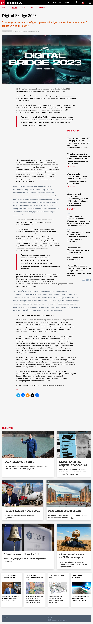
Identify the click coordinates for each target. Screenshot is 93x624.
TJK (49, 3)
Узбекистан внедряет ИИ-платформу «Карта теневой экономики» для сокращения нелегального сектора (79, 143)
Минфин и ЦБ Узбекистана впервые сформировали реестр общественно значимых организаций (78, 178)
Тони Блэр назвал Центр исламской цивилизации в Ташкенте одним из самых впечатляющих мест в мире (78, 158)
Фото (33, 8)
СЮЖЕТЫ (43, 8)
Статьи (15, 8)
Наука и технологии (33, 31)
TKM (54, 3)
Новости (5, 8)
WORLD (68, 3)
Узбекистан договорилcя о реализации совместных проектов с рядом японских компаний (78, 237)
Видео (24, 8)
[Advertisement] (46, 413)
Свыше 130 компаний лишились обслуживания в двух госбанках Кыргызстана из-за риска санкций (79, 270)
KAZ (37, 3)
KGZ (43, 3)
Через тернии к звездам (78, 576)
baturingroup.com (60, 622)
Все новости (86, 280)
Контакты (6, 618)
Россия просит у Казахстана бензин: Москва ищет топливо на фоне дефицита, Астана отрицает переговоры (78, 221)
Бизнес (25, 31)
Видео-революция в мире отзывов (10, 576)
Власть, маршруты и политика (57, 576)
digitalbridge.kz (59, 338)
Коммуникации (17, 31)
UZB (61, 3)
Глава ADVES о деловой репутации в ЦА (33, 577)
